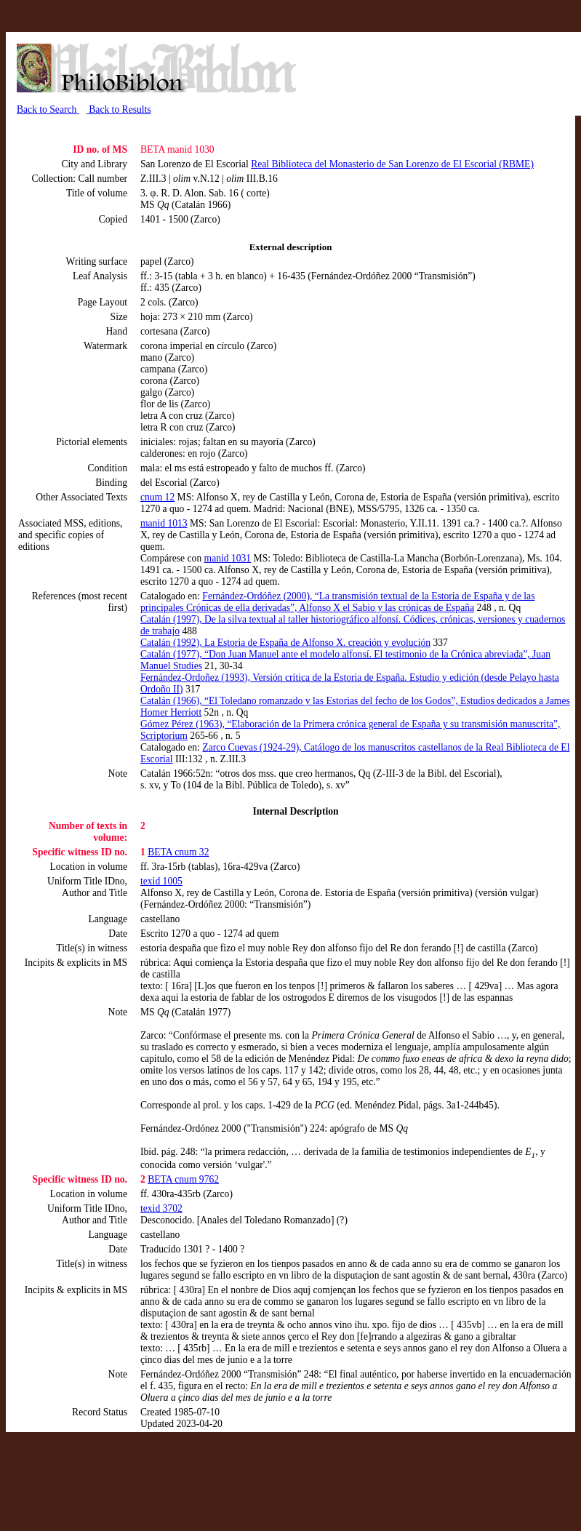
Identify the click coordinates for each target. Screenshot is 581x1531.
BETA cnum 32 (178, 852)
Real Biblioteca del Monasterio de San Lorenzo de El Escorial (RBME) (392, 164)
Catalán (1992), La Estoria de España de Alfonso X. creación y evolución (285, 642)
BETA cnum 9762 (183, 1179)
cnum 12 (157, 497)
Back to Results (119, 109)
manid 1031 (228, 558)
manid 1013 (164, 523)
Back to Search (48, 109)
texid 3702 (161, 1208)
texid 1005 (161, 881)
